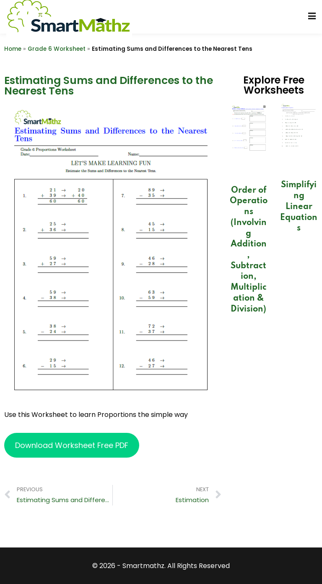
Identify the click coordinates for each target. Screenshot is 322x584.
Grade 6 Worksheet (57, 49)
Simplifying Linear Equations (298, 207)
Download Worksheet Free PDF (71, 445)
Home (12, 49)
